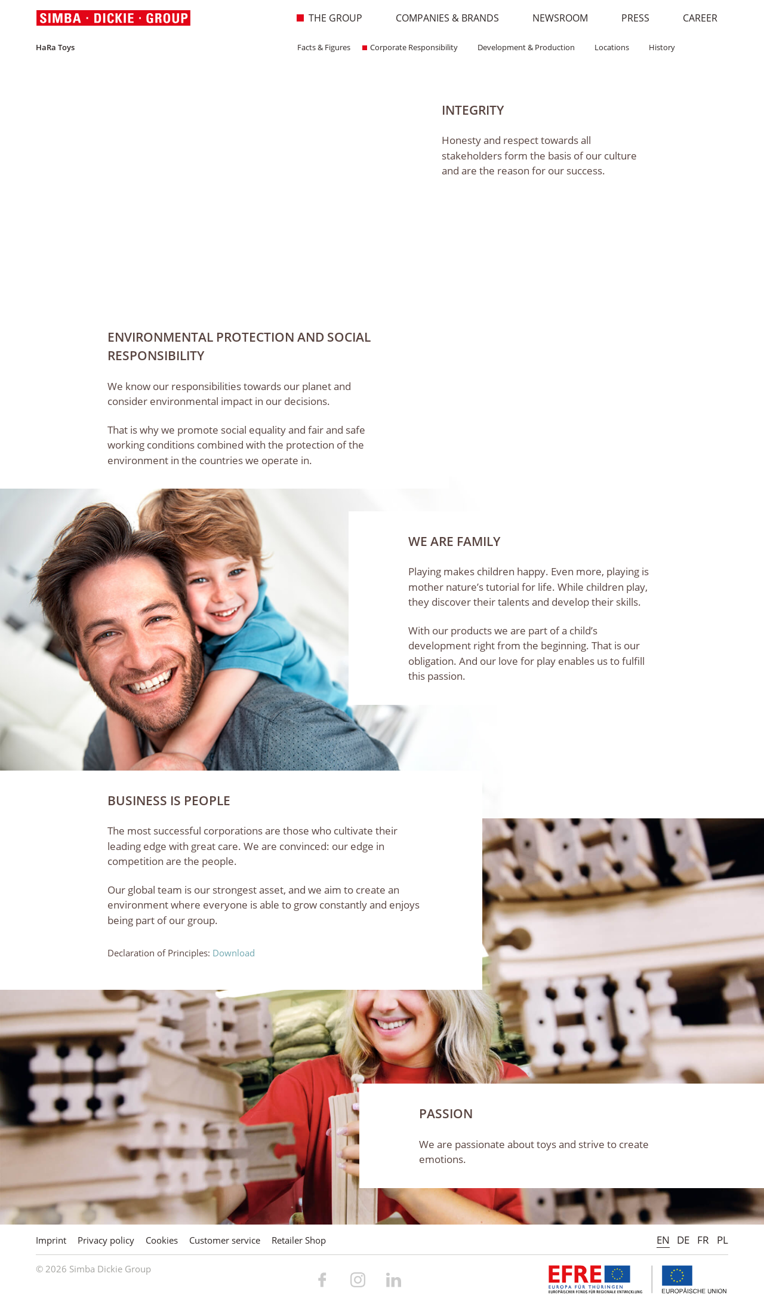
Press (629, 17)
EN (663, 1240)
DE (683, 1240)
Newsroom (554, 17)
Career (693, 17)
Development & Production (522, 47)
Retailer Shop (299, 1240)
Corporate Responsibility (410, 47)
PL (722, 1240)
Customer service (224, 1240)
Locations (608, 47)
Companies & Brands (441, 17)
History (658, 47)
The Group (329, 17)
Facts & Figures (319, 47)
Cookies (162, 1240)
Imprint (51, 1240)
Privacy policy (106, 1240)
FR (703, 1240)
